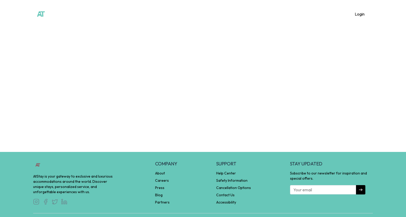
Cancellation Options (233, 187)
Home (152, 13)
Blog (159, 195)
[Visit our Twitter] (55, 202)
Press (159, 187)
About (227, 13)
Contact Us (225, 195)
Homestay (175, 13)
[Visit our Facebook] (45, 202)
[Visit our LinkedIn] (64, 202)
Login (360, 14)
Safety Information (232, 180)
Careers (162, 180)
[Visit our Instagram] (36, 202)
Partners (162, 202)
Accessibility (226, 202)
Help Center (226, 173)
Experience (203, 13)
